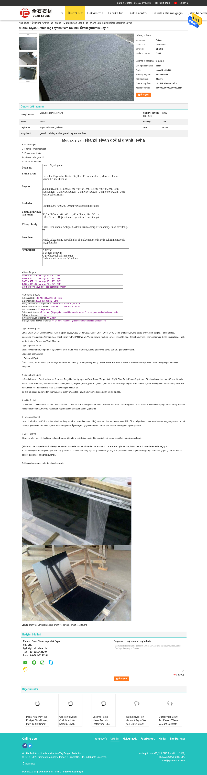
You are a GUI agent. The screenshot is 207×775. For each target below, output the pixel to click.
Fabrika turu (116, 13)
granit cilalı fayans (79, 625)
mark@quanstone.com (173, 760)
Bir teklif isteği (162, 3)
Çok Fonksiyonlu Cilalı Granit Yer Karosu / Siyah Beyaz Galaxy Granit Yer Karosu (69, 723)
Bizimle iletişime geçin (167, 13)
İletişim (145, 94)
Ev (61, 13)
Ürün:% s (74, 13)
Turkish (183, 3)
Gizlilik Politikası (30, 753)
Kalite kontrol (138, 13)
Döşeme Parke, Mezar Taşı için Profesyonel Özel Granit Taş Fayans (102, 722)
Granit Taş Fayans (51, 23)
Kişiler (162, 738)
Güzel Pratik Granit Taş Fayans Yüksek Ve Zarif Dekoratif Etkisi (169, 722)
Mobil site (28, 763)
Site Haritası (177, 738)
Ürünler (36, 23)
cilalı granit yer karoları (59, 625)
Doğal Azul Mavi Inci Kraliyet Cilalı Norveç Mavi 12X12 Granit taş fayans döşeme (37, 722)
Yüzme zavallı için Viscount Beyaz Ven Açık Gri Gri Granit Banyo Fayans (136, 722)
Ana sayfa (24, 23)
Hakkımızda (95, 13)
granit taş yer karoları (38, 625)
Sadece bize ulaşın (73, 771)
